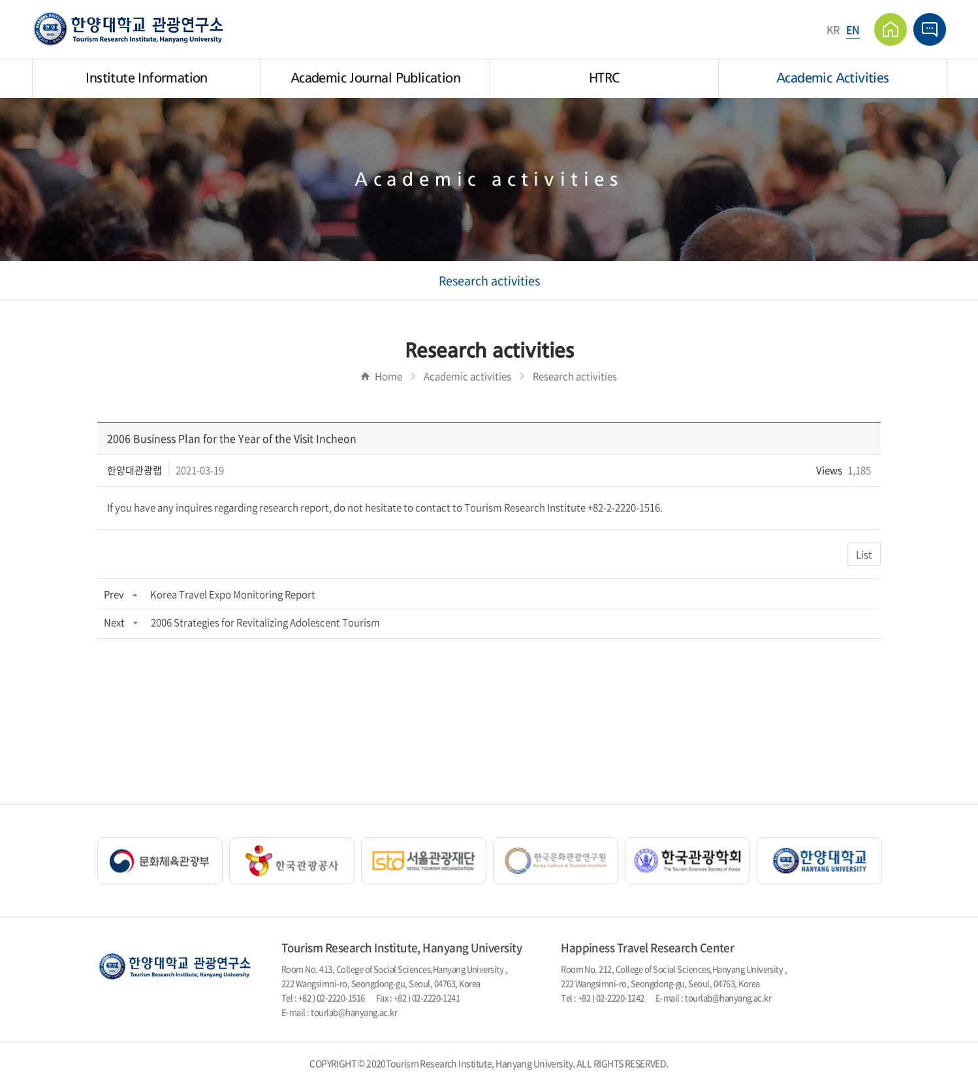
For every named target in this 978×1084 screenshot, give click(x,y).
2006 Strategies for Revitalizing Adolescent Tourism (265, 622)
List (864, 554)
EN (853, 29)
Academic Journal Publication (375, 78)
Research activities (489, 280)
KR (833, 29)
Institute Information (146, 78)
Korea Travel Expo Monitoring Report (232, 594)
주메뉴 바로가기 (0, 0)
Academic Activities (832, 78)
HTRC (604, 78)
